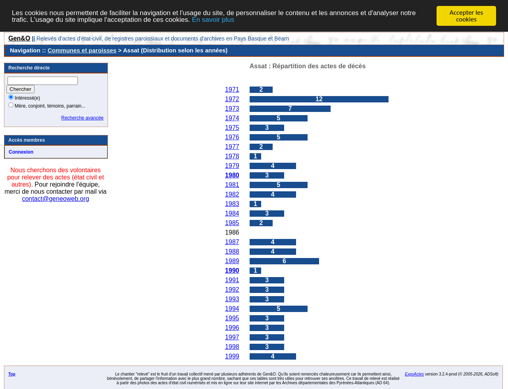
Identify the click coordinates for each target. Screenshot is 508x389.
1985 (232, 223)
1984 (232, 213)
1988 (232, 251)
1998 (232, 346)
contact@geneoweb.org (55, 198)
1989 (232, 261)
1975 (232, 127)
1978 (232, 156)
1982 (232, 194)
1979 (232, 165)
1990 (232, 270)
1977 (232, 146)
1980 (232, 175)
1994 (232, 308)
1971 (232, 89)
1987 (232, 242)
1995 (232, 318)
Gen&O (19, 38)
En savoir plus (213, 19)
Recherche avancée (82, 118)
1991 (232, 280)
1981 (232, 184)
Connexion (21, 152)
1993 (232, 299)
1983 (232, 203)
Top (11, 374)
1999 (232, 356)
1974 (232, 118)
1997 (232, 337)
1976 (232, 137)
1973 (232, 108)
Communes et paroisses (82, 50)
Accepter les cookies (466, 15)
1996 (232, 327)
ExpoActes (414, 374)
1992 (232, 289)
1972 (232, 99)
